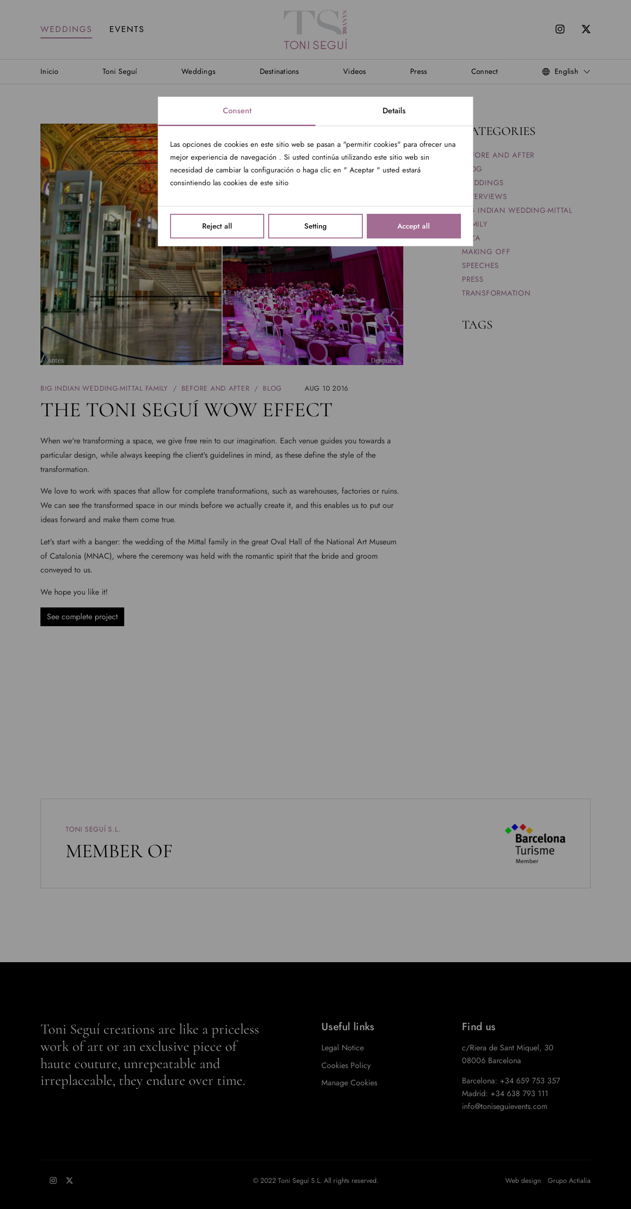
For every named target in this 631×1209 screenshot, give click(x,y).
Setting (315, 226)
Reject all (217, 226)
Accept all (413, 226)
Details (394, 110)
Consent (237, 110)
